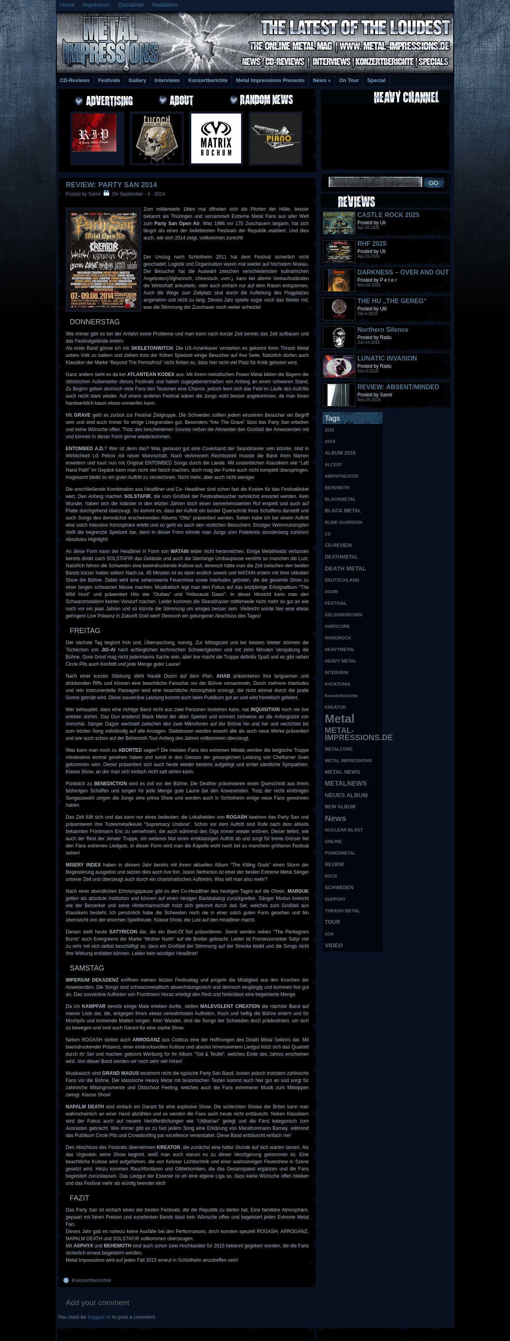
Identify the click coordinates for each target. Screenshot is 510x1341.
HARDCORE (337, 626)
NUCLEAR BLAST (344, 829)
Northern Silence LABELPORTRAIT (384, 333)
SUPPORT (335, 899)
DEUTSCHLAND (342, 580)
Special (376, 80)
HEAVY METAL (341, 661)
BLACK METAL (343, 511)
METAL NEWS (342, 772)
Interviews (167, 80)
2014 (330, 441)
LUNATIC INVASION (387, 358)
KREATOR (335, 707)
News (322, 80)
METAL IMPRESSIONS (348, 760)
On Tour (349, 80)
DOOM (331, 591)
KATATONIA (338, 684)
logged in (99, 1317)
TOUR (332, 922)
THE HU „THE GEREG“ (392, 301)
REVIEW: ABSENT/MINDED (398, 387)
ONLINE (333, 841)
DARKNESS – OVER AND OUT (403, 272)
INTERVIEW (336, 672)
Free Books (89, 1333)
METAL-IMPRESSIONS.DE (353, 734)
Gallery (137, 80)
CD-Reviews (75, 80)
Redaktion (164, 5)
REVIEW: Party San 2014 (111, 185)
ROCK (331, 876)
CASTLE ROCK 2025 (388, 215)
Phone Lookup (434, 1333)
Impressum (96, 5)
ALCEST (333, 464)
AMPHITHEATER (341, 476)
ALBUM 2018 (340, 453)
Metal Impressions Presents (270, 80)
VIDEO (334, 945)
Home (67, 5)
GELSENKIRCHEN (343, 614)
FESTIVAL (336, 603)
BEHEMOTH (337, 487)
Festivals (109, 80)
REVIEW (334, 864)
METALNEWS (346, 783)
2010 (329, 429)
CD (328, 533)
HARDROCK (338, 637)
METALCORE (339, 749)
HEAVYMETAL (340, 649)
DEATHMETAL (341, 557)
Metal (340, 719)
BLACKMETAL (340, 499)
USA (329, 933)
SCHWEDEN (339, 887)
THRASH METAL (342, 910)
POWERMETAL (340, 853)
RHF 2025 (371, 243)
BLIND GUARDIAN (343, 522)
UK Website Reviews (392, 1333)
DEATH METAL (345, 568)
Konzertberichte (208, 80)
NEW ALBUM (340, 807)
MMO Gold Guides (345, 1333)
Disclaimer (131, 5)
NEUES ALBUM (346, 795)
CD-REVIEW (338, 545)
